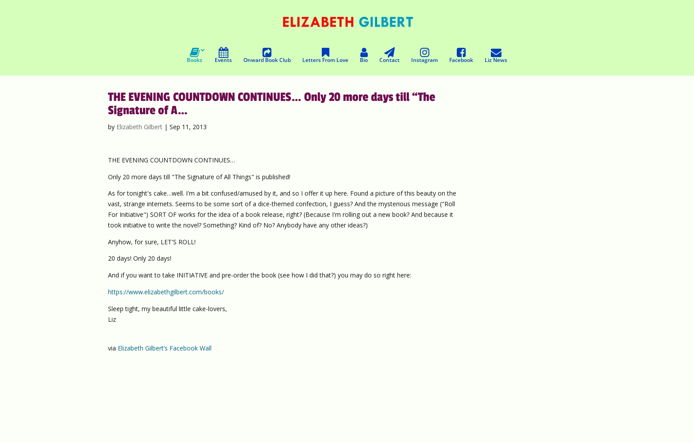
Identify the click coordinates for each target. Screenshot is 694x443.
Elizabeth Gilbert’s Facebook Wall (165, 348)
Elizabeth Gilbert (139, 127)
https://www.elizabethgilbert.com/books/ (166, 292)
